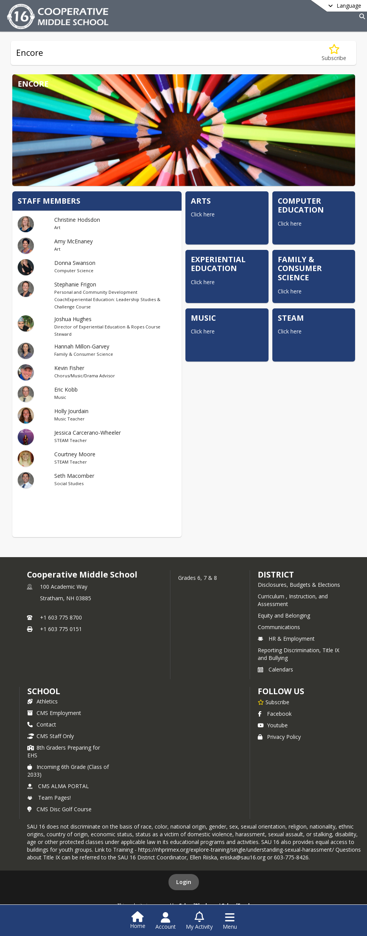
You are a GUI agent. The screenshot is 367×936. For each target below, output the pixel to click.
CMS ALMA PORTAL (58, 786)
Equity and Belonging (284, 615)
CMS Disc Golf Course (59, 809)
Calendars (275, 669)
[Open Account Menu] (165, 921)
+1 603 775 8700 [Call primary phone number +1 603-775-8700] (61, 617)
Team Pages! (49, 797)
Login (183, 882)
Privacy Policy (279, 736)
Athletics (42, 701)
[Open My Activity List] (199, 921)
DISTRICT (276, 574)
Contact (41, 724)
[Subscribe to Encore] (334, 53)
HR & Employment (286, 638)
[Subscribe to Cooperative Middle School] (273, 702)
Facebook (275, 713)
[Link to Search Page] (360, 16)
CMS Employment (54, 713)
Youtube (273, 725)
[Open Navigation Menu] (230, 921)
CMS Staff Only (50, 736)
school (43, 691)
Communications (279, 627)
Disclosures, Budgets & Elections (299, 584)
